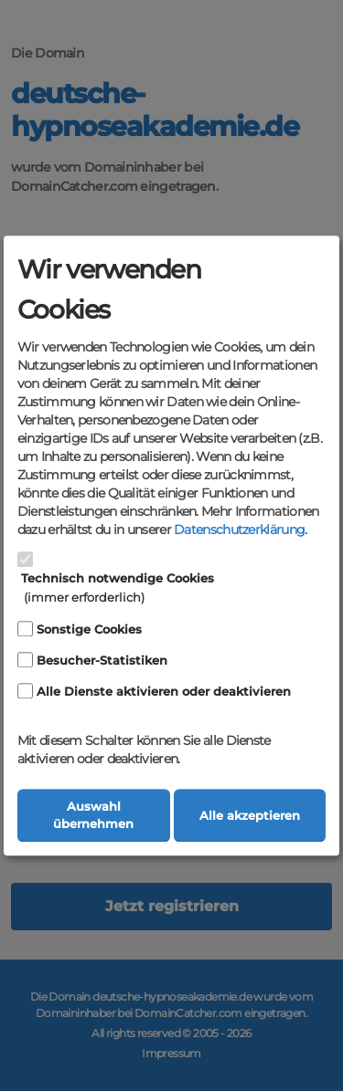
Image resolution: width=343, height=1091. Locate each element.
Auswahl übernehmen (93, 815)
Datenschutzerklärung (239, 530)
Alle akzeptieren (249, 816)
